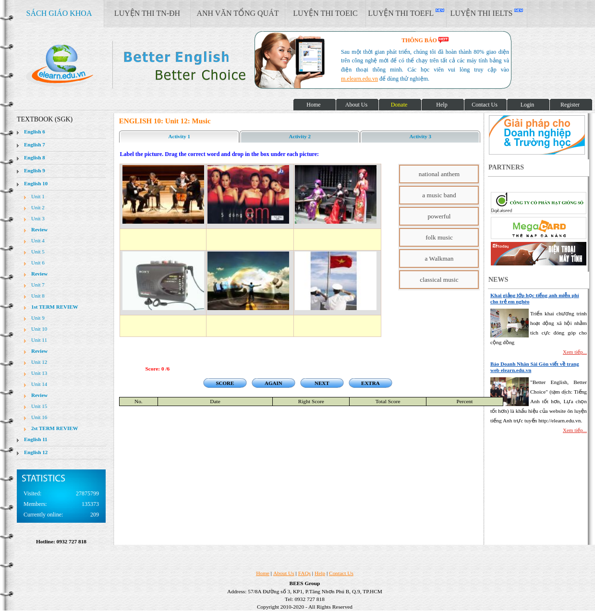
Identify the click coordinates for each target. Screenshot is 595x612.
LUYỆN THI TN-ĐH (147, 13)
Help (320, 573)
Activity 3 (421, 136)
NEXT (322, 383)
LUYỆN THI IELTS (486, 13)
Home (262, 573)
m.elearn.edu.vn (359, 78)
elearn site (152, 65)
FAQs (304, 573)
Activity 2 (300, 136)
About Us (283, 573)
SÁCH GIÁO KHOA (59, 13)
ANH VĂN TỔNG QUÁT (237, 13)
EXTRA (370, 383)
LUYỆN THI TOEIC (325, 13)
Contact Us (341, 573)
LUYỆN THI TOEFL (406, 13)
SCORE (225, 383)
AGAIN (273, 383)
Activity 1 (180, 136)
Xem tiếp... (575, 352)
